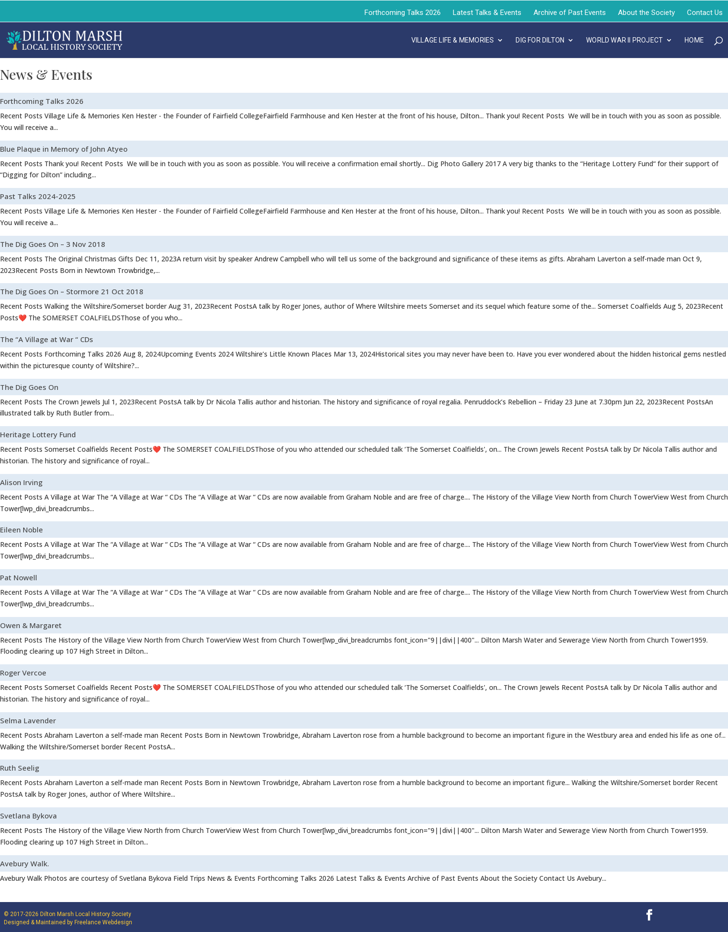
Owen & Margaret (31, 625)
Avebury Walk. (24, 863)
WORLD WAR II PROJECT (624, 40)
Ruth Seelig (19, 768)
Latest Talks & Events (487, 12)
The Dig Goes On (29, 387)
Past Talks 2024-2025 (38, 196)
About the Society (646, 12)
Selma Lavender (28, 720)
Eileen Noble (21, 529)
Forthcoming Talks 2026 (402, 12)
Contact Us (705, 12)
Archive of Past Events (569, 12)
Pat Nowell (18, 577)
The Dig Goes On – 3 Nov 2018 (52, 244)
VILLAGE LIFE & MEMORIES (452, 40)
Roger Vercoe (23, 672)
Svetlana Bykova (28, 815)
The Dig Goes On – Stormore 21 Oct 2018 (71, 291)
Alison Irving (21, 482)
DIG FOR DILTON (540, 40)
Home (694, 40)
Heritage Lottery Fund (38, 434)
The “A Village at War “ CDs (46, 339)
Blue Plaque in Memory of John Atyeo (63, 149)
